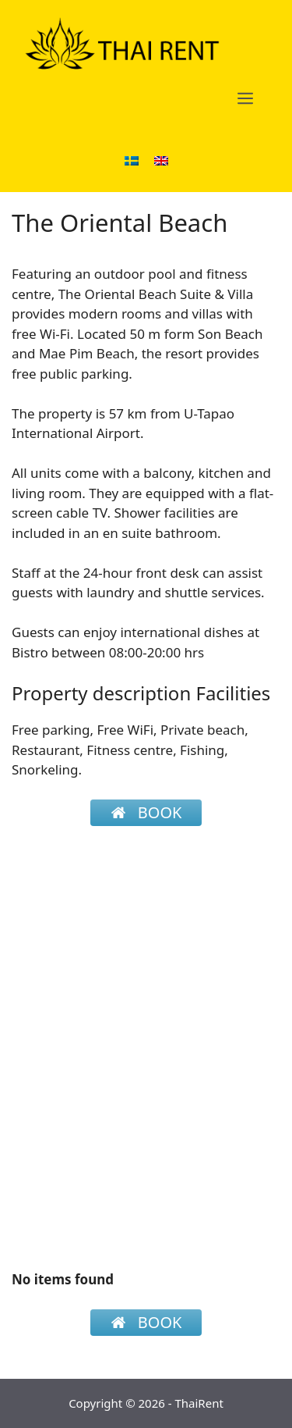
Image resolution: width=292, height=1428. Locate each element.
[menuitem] (131, 159)
